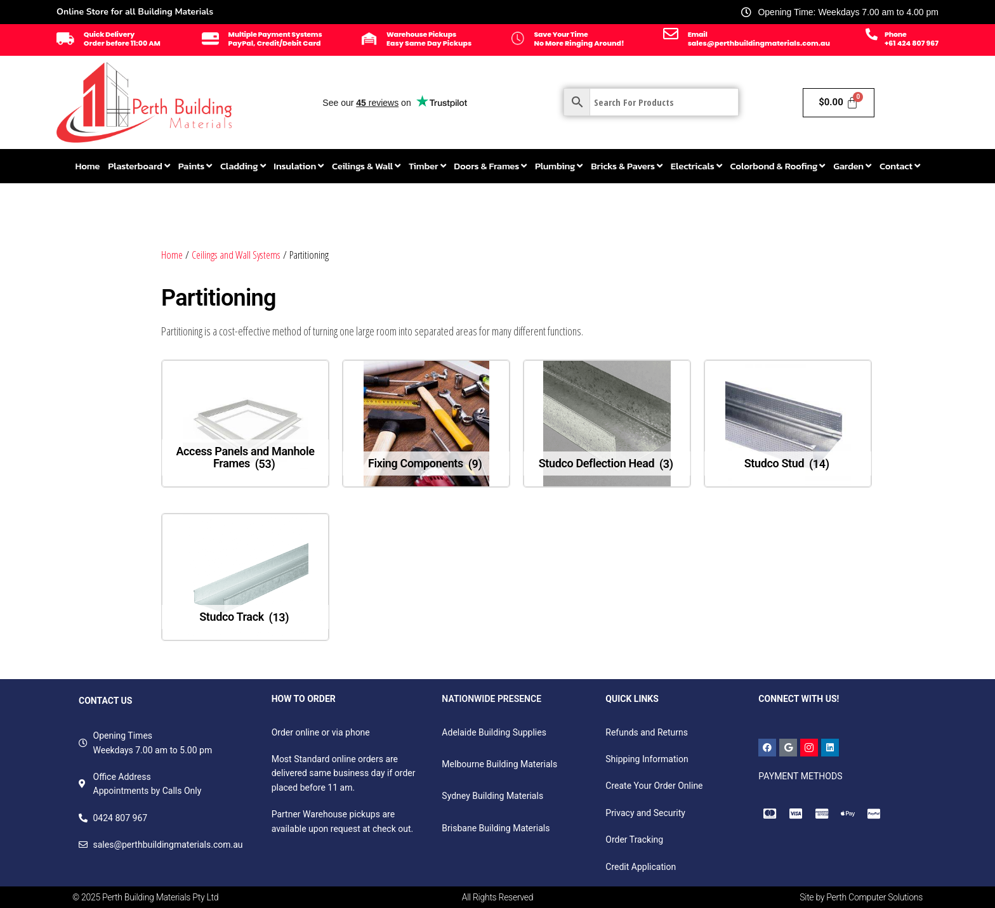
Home (172, 254)
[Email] (670, 33)
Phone (896, 34)
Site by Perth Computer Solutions (861, 897)
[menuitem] (138, 166)
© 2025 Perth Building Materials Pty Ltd (145, 897)
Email (698, 34)
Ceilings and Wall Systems (236, 254)
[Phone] (872, 34)
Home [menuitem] (87, 166)
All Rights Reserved (498, 897)
